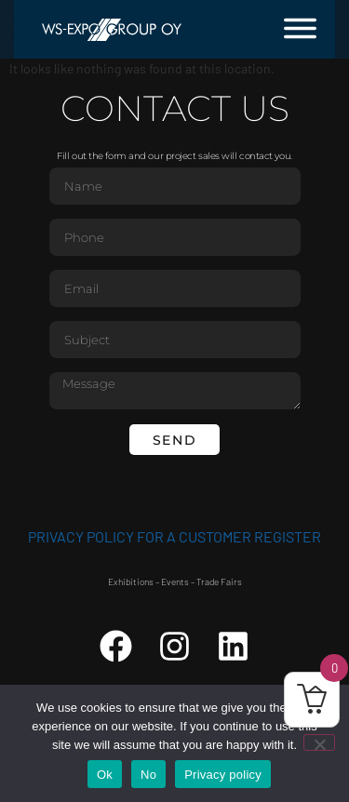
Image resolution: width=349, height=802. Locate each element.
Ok (105, 775)
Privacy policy (223, 775)
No (148, 775)
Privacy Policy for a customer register (174, 536)
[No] (319, 742)
